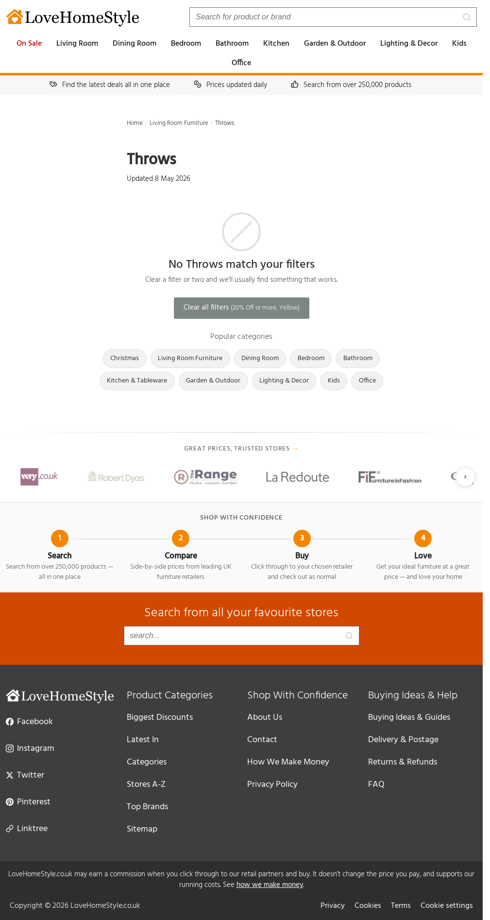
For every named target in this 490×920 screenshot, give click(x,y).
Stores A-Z (146, 785)
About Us (264, 718)
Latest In (143, 740)
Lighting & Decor (409, 43)
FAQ (376, 785)
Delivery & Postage (403, 740)
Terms (401, 906)
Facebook (29, 721)
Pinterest (28, 801)
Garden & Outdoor (335, 43)
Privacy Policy (272, 785)
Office (241, 63)
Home (135, 123)
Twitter (25, 774)
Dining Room (134, 43)
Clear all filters (242, 307)
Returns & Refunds (402, 762)
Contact (262, 740)
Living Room (77, 43)
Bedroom (186, 43)
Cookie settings (447, 906)
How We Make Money (288, 762)
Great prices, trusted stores (241, 449)
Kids (459, 43)
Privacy (333, 906)
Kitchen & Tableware (137, 380)
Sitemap (142, 829)
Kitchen (276, 43)
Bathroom (232, 43)
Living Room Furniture (179, 123)
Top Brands (147, 807)
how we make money (270, 885)
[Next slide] (465, 476)
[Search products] (333, 17)
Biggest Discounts (160, 718)
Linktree (27, 828)
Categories (147, 762)
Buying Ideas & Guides (409, 718)
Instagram (30, 748)
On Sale (29, 43)
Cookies (368, 906)
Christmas (124, 358)
